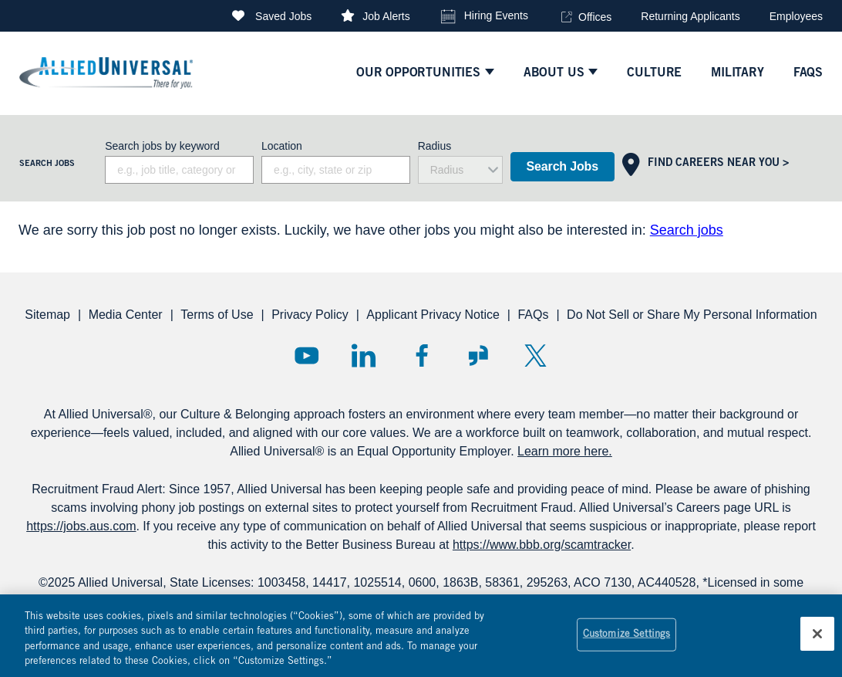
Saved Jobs (283, 16)
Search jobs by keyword (162, 146)
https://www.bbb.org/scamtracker (542, 544)
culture (654, 73)
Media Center (126, 314)
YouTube (306, 355)
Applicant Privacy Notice (433, 314)
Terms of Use (216, 314)
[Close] (817, 641)
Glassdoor (478, 355)
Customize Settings (626, 642)
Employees (796, 16)
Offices (594, 17)
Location (281, 146)
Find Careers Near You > (718, 163)
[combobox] (335, 170)
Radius (435, 146)
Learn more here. (564, 451)
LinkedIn (363, 355)
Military (737, 73)
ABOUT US (554, 73)
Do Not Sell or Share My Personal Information (692, 314)
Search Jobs (562, 166)
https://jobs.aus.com (81, 526)
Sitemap (47, 314)
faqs (808, 73)
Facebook (421, 355)
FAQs (532, 314)
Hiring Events (496, 15)
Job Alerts (385, 16)
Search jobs (686, 230)
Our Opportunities (418, 73)
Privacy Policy (310, 314)
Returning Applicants (690, 16)
